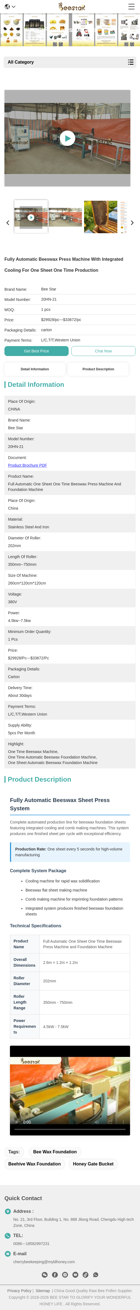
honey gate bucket (93, 1164)
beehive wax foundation (34, 1164)
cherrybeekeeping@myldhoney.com (44, 1262)
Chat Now (103, 351)
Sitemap (43, 1291)
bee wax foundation (55, 1151)
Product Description (98, 369)
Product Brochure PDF (27, 465)
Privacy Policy (19, 1291)
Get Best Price (36, 351)
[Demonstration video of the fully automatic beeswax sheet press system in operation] (70, 1090)
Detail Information (35, 369)
